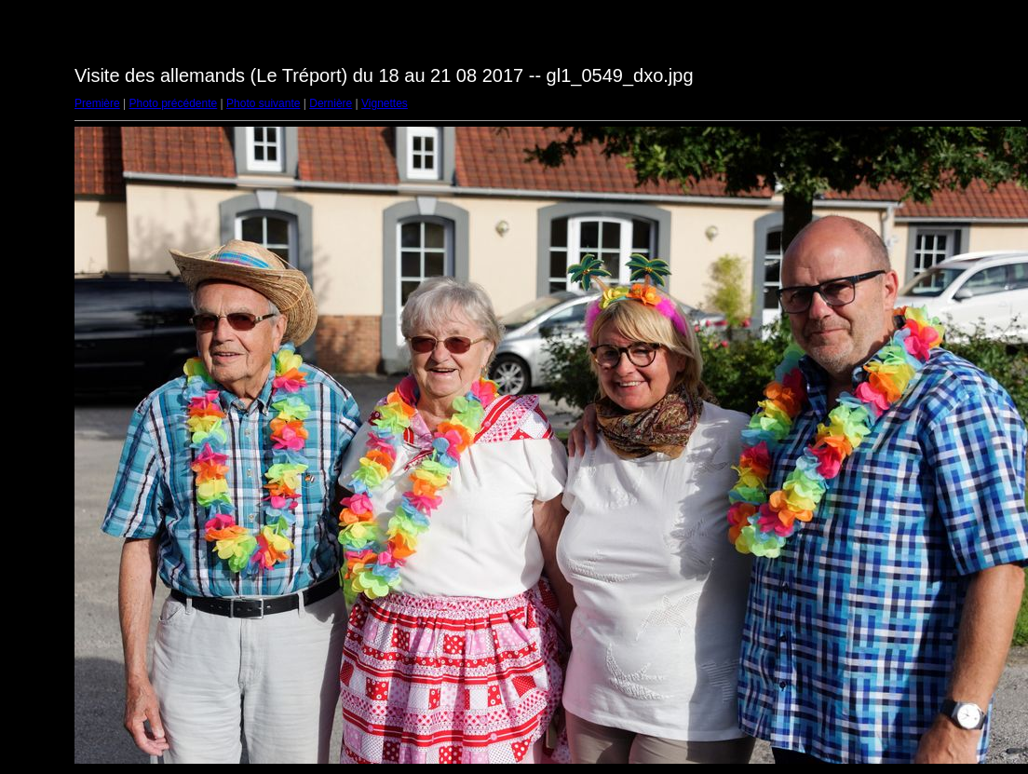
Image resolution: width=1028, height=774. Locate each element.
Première (97, 103)
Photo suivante (263, 103)
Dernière (330, 103)
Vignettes (384, 103)
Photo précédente (172, 103)
